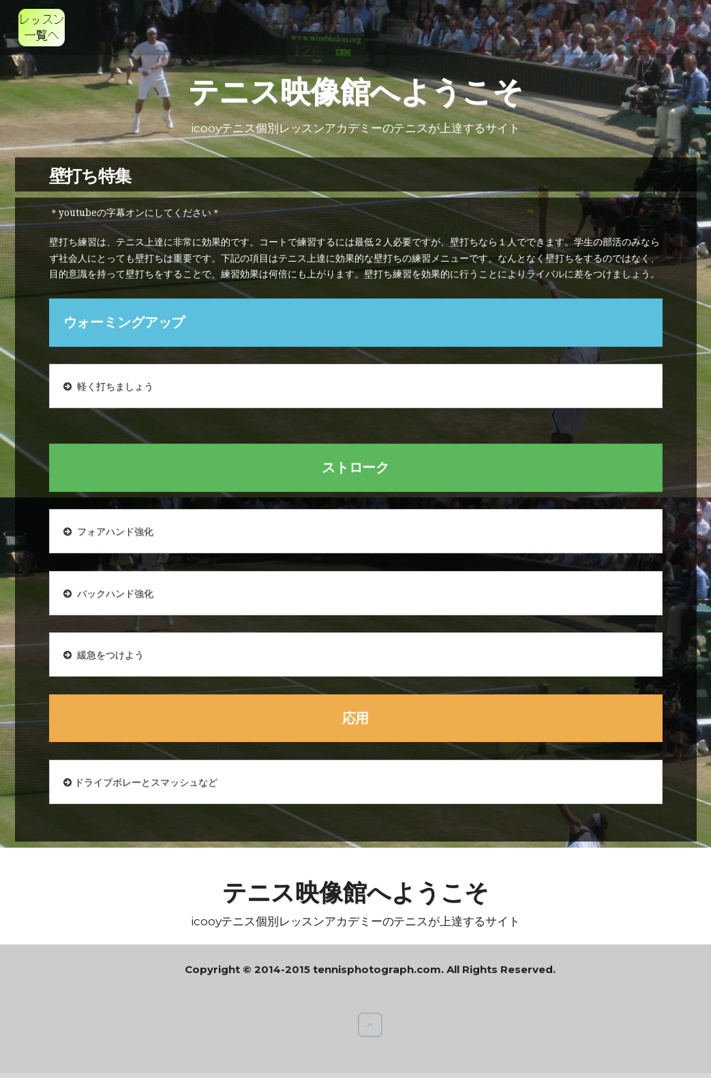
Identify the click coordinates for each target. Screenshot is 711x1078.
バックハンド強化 (108, 593)
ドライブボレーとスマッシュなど (140, 781)
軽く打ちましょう (108, 386)
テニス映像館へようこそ (355, 91)
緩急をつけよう (103, 654)
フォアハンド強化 (108, 531)
